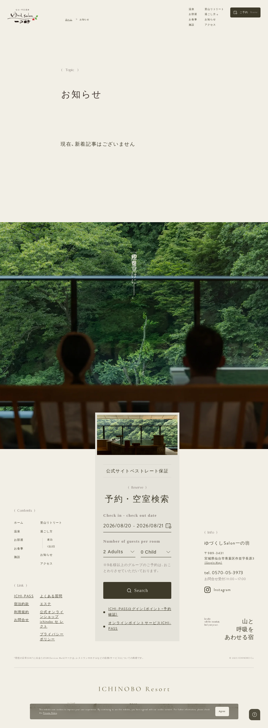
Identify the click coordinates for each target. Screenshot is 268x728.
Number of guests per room (119, 542)
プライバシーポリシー (52, 636)
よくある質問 (51, 596)
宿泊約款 (21, 604)
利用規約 (21, 612)
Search (141, 590)
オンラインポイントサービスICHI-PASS (139, 626)
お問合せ (21, 620)
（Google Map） (213, 562)
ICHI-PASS (24, 596)
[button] (245, 12)
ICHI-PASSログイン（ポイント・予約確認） (139, 612)
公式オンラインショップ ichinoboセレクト (52, 619)
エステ (45, 604)
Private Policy (50, 713)
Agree (222, 711)
